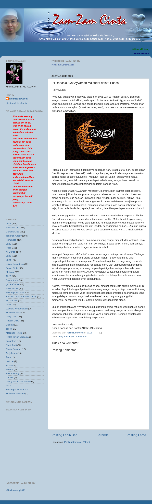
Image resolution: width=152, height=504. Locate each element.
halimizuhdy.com (18, 98)
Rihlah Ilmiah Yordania (17, 337)
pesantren (11, 341)
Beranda (102, 435)
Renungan (11, 240)
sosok (9, 329)
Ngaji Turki (11, 345)
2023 (8, 276)
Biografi (10, 324)
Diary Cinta (11, 316)
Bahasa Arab (12, 231)
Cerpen (9, 377)
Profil (54, 65)
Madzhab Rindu (14, 333)
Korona (9, 369)
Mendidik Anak (13, 312)
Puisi (8, 248)
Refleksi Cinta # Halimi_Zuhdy (21, 296)
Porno (9, 357)
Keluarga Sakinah (15, 292)
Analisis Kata (12, 227)
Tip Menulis (12, 300)
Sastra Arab (12, 280)
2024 (8, 260)
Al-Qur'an (63, 336)
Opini (8, 223)
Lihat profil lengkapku (17, 103)
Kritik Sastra (12, 288)
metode (10, 361)
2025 (8, 244)
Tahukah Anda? (14, 235)
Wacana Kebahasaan (17, 308)
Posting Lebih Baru (65, 435)
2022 (8, 256)
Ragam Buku (12, 320)
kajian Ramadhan (78, 336)
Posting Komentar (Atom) (77, 442)
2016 (8, 385)
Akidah (9, 365)
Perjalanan (11, 353)
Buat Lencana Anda (66, 65)
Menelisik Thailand (15, 393)
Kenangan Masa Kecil (17, 389)
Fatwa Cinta (12, 268)
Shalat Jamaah (13, 349)
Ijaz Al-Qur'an (13, 284)
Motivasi (10, 272)
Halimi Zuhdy (12, 373)
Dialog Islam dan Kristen (18, 381)
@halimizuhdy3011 (15, 490)
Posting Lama (136, 435)
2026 (8, 304)
